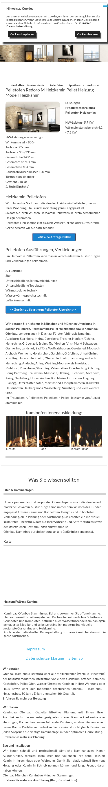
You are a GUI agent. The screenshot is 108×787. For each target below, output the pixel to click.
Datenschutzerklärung (45, 658)
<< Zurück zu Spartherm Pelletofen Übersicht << (43, 309)
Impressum (35, 648)
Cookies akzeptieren (22, 34)
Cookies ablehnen (87, 34)
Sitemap (75, 658)
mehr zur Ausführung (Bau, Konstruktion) (48, 780)
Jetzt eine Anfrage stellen (54, 237)
